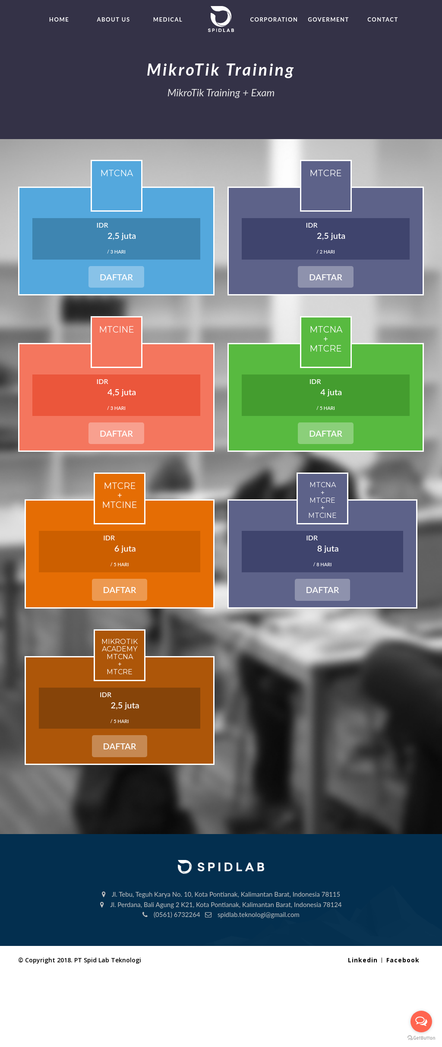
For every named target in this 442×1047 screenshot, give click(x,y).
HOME (59, 19)
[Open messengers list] (421, 1021)
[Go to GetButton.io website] (421, 1038)
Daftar (116, 277)
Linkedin (363, 960)
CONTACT (382, 19)
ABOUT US (113, 19)
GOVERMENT (328, 19)
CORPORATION (274, 19)
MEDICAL (168, 19)
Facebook (403, 960)
